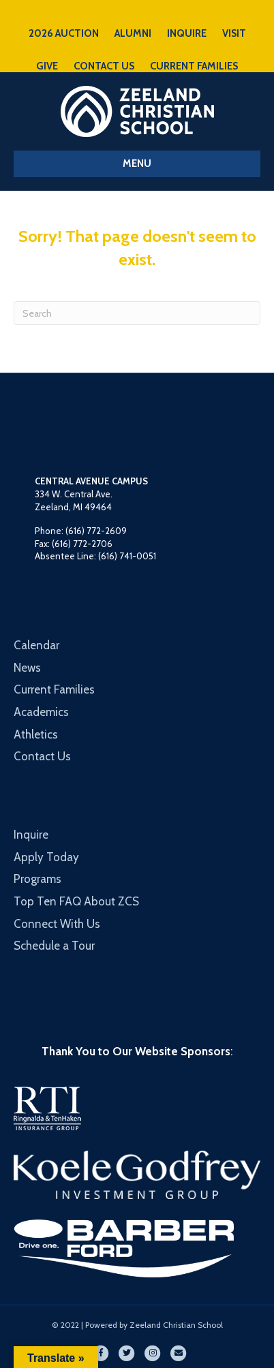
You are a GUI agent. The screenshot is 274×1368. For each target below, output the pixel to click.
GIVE (47, 66)
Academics (41, 712)
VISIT (234, 33)
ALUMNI (133, 33)
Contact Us (42, 756)
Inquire (31, 834)
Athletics (36, 734)
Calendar (36, 645)
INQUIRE (187, 33)
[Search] (137, 313)
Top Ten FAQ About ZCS (76, 901)
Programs (37, 879)
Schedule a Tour (54, 945)
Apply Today (46, 857)
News (27, 667)
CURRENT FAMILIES (194, 66)
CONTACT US (104, 66)
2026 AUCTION (64, 33)
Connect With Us (57, 924)
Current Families (54, 689)
